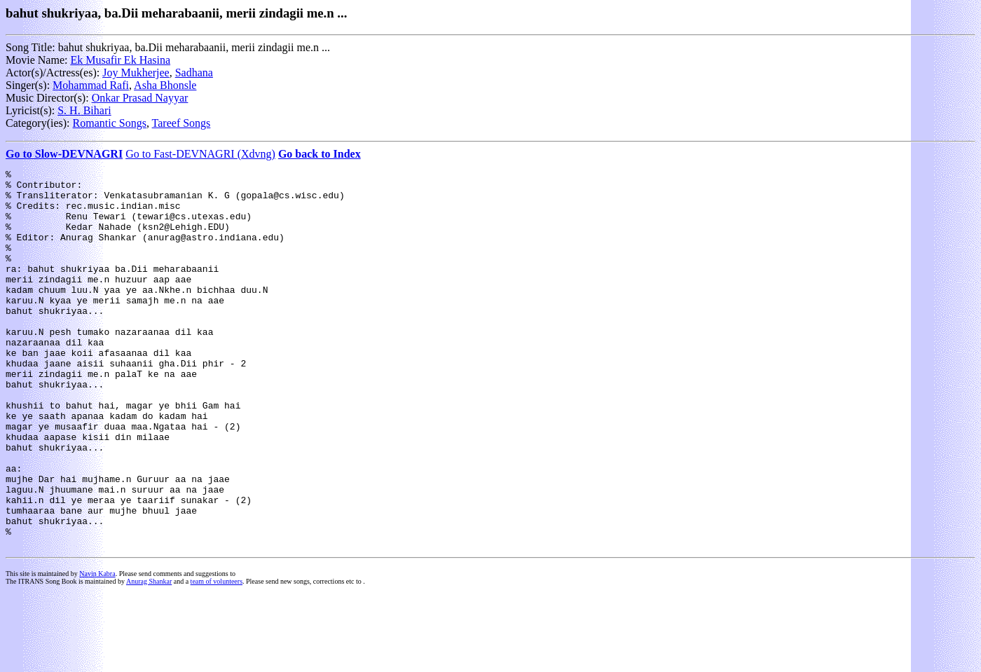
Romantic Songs (109, 123)
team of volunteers (216, 657)
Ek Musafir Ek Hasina (120, 60)
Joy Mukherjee (136, 72)
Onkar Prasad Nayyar (140, 98)
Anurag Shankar (149, 657)
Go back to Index (319, 154)
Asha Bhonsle (165, 85)
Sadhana (194, 72)
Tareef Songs (181, 123)
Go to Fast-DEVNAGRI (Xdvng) (200, 154)
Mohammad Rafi (91, 85)
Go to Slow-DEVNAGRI (64, 154)
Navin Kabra (97, 649)
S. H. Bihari (84, 110)
